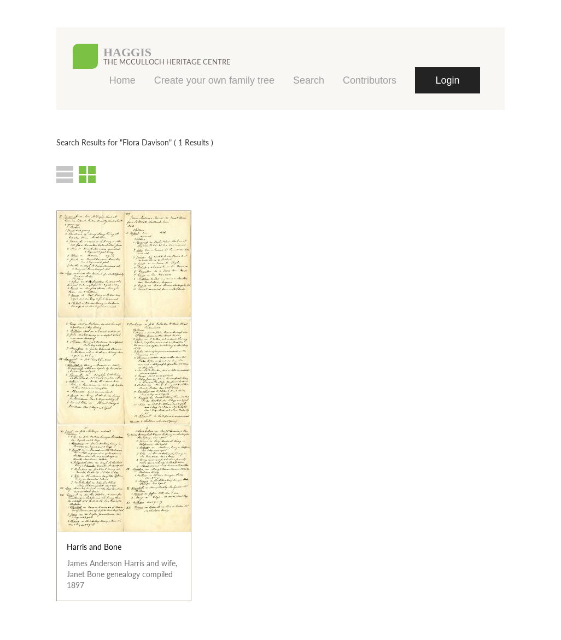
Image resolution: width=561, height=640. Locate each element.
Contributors (369, 80)
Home (122, 80)
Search (308, 80)
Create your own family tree (214, 80)
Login (447, 80)
